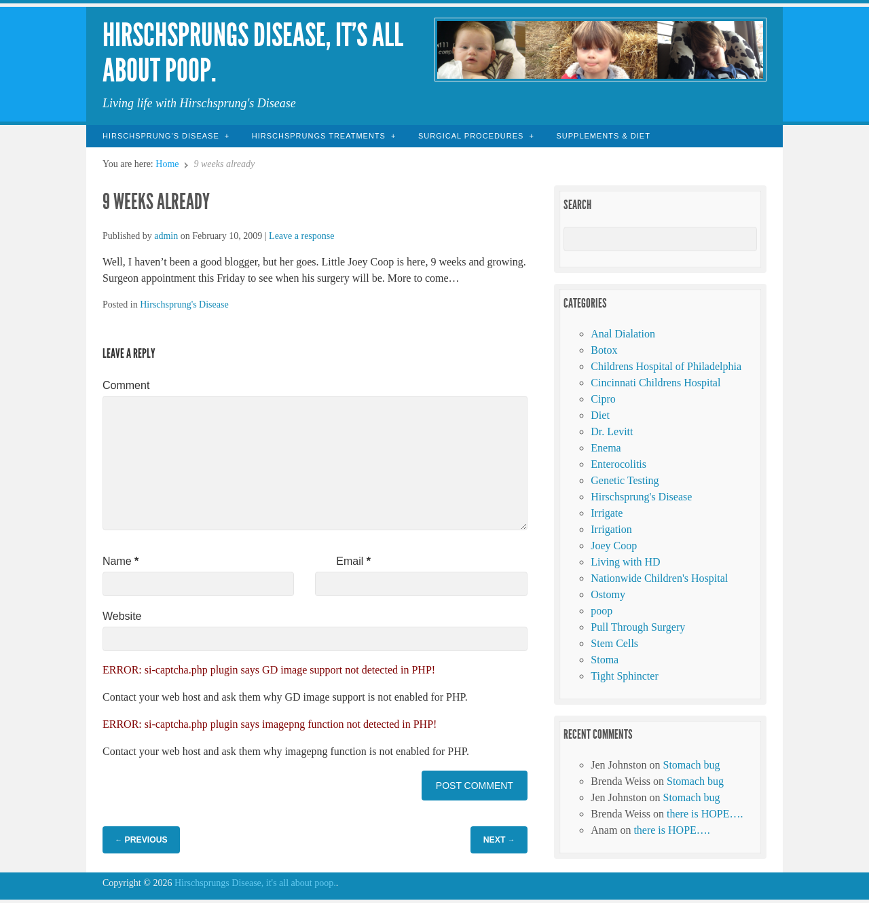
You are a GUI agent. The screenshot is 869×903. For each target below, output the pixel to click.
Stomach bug (691, 765)
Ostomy (608, 594)
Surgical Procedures (471, 136)
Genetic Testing (625, 480)
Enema (606, 448)
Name (120, 561)
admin (166, 236)
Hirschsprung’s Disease (161, 136)
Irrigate (607, 513)
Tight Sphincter (624, 676)
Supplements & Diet (603, 136)
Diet (600, 415)
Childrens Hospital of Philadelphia (666, 366)
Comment (126, 385)
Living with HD (625, 562)
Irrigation (611, 529)
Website (122, 616)
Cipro (603, 399)
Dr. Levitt (612, 431)
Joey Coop (614, 545)
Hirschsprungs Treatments (319, 136)
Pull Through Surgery (638, 627)
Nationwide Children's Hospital (659, 578)
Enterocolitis (618, 464)
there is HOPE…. (705, 813)
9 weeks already (156, 202)
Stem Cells (614, 643)
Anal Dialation (623, 333)
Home (167, 164)
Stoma (604, 659)
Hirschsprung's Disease (184, 304)
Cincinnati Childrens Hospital (655, 382)
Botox (604, 350)
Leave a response (301, 236)
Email (353, 561)
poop (601, 610)
